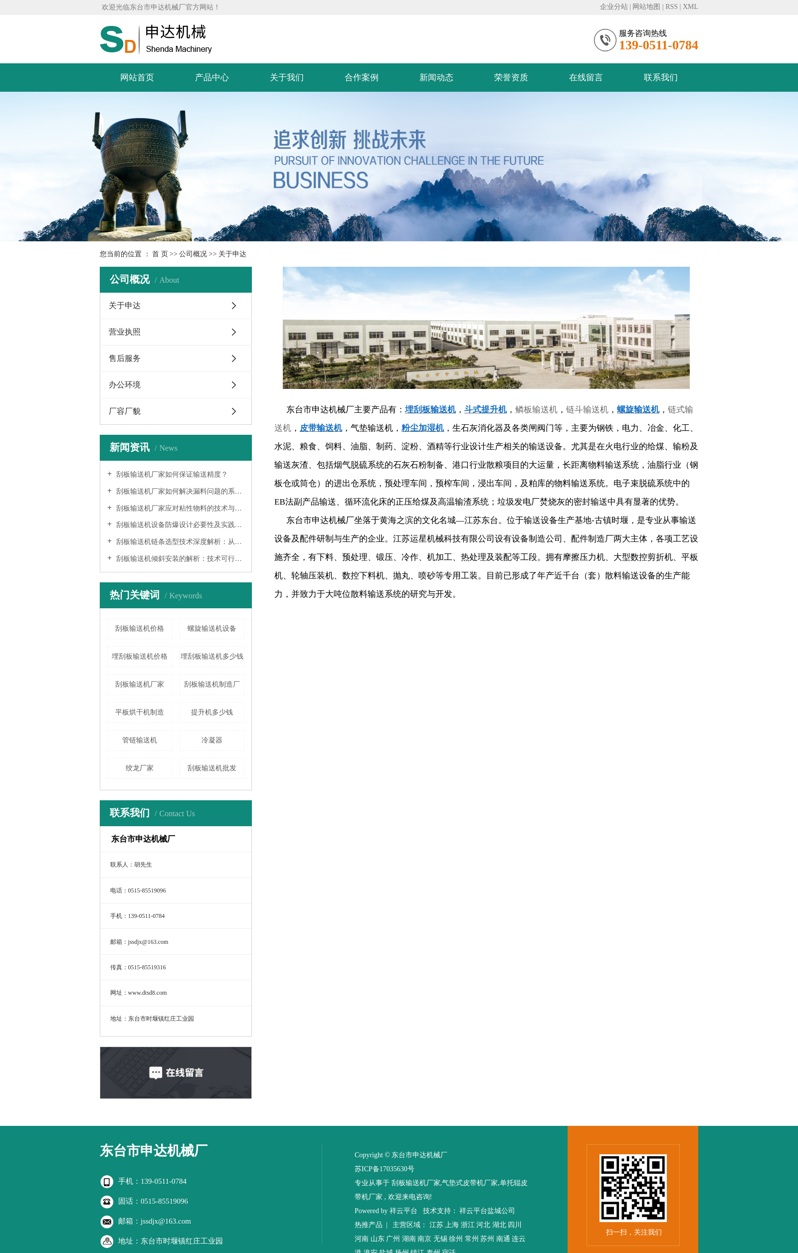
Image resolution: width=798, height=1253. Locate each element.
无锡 (440, 1239)
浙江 (468, 1225)
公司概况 (194, 254)
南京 (424, 1239)
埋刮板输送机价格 (140, 656)
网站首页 (137, 77)
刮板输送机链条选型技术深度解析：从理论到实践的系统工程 (179, 541)
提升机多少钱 (212, 712)
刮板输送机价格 (139, 628)
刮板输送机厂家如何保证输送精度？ (171, 474)
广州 (393, 1239)
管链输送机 (139, 740)
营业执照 (125, 332)
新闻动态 (436, 77)
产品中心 (212, 77)
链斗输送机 (587, 409)
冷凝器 (211, 740)
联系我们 (661, 77)
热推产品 (369, 1225)
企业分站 (614, 6)
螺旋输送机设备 (212, 628)
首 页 (160, 254)
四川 (515, 1225)
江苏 (436, 1225)
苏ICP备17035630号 (384, 1169)
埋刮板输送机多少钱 (212, 656)
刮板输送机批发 (212, 768)
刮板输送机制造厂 (212, 684)
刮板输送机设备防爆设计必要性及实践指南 (179, 525)
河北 (483, 1225)
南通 (503, 1239)
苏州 (487, 1239)
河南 (362, 1239)
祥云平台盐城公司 (487, 1211)
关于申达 (125, 305)
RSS (671, 6)
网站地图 (646, 6)
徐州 (456, 1239)
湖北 (499, 1225)
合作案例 (362, 77)
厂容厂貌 (125, 411)
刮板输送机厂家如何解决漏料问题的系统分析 (179, 491)
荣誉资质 (511, 77)
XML (690, 6)
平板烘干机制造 (139, 712)
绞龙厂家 (140, 768)
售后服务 (125, 358)
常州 (472, 1239)
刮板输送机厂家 (139, 684)
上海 (452, 1225)
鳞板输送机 (536, 409)
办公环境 (125, 384)
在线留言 (586, 77)
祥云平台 (403, 1211)
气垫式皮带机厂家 (470, 1183)
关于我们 (287, 77)
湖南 (409, 1239)
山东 (378, 1239)
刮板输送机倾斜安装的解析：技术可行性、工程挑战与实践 (179, 558)
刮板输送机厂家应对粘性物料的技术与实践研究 (179, 508)
